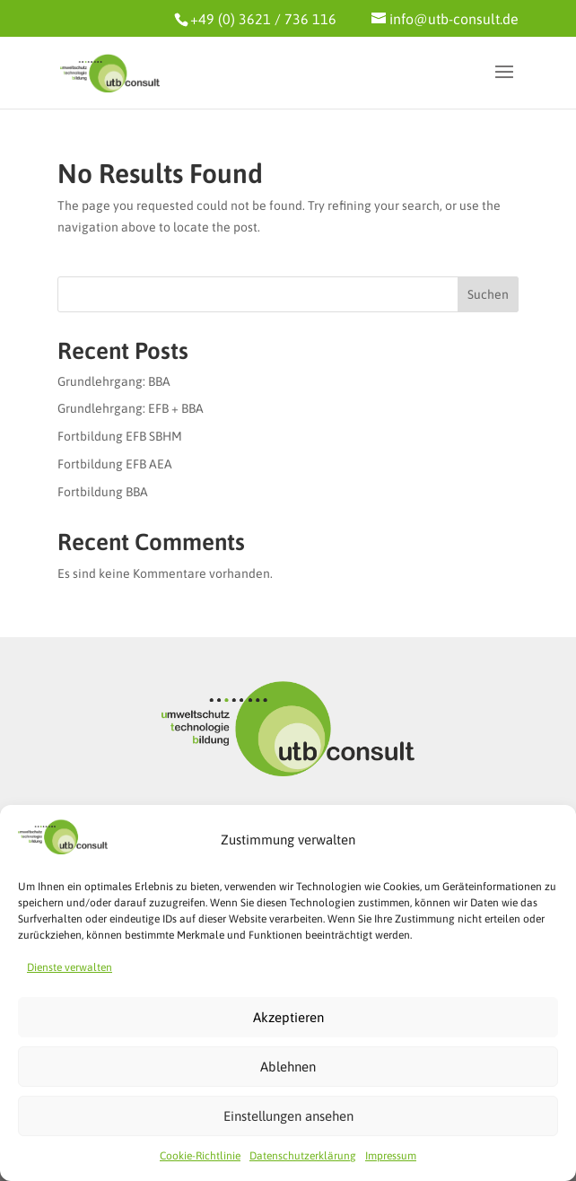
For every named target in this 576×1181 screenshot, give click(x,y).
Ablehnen (288, 1066)
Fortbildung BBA (102, 492)
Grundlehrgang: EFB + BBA (130, 408)
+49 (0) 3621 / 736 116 (263, 19)
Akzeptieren (288, 1017)
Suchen (488, 294)
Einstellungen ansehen (288, 1116)
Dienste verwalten (69, 967)
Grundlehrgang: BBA (113, 381)
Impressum (390, 1156)
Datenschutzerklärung (302, 1156)
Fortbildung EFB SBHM (119, 436)
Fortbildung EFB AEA (114, 464)
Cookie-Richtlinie (200, 1156)
